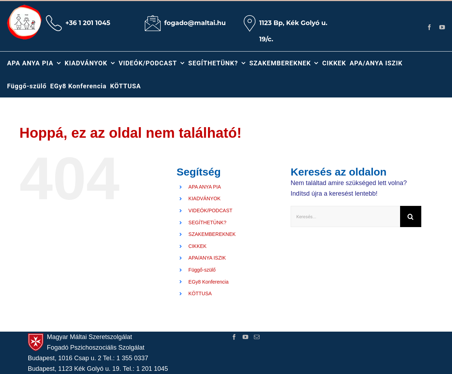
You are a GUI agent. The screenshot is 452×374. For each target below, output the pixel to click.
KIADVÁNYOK (205, 198)
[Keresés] (410, 216)
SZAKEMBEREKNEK (212, 234)
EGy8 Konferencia (209, 282)
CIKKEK (198, 246)
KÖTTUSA (200, 293)
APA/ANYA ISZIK (207, 258)
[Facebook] (234, 337)
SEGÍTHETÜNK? (207, 222)
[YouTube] (245, 337)
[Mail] (257, 337)
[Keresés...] (345, 216)
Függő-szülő (202, 270)
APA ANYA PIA (205, 187)
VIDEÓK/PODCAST (210, 210)
